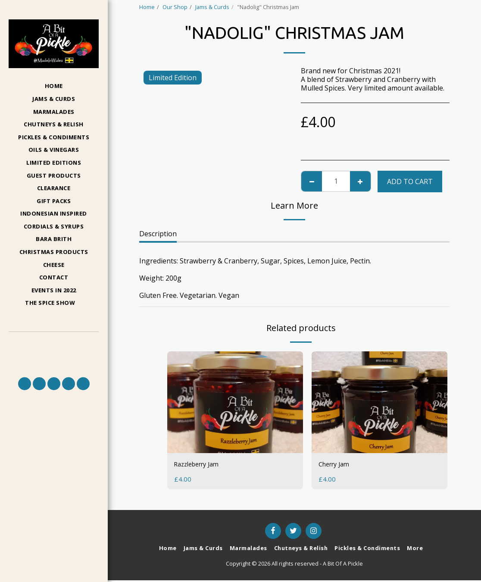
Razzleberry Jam (200, 465)
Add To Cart (410, 181)
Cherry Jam (336, 465)
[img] (235, 402)
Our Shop (174, 7)
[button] (53, 303)
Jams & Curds (212, 7)
